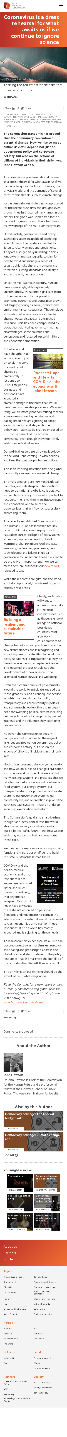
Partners (10, 1253)
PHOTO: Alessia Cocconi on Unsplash (18, 79)
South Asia (57, 122)
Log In (8, 1259)
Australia (29, 122)
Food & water (10, 1292)
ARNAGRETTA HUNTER (45, 1190)
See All (9, 1155)
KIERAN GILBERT (15, 1190)
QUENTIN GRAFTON (17, 1229)
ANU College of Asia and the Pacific (17, 1400)
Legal (37, 1353)
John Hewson (11, 97)
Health (34, 119)
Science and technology (16, 119)
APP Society (9, 1394)
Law (6, 1304)
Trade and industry (47, 117)
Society (39, 1377)
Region (8, 1323)
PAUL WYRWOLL (15, 1209)
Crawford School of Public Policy (15, 1383)
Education (8, 1287)
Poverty (7, 1363)
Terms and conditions (44, 1358)
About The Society (42, 1382)
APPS (6, 1389)
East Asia (45, 122)
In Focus (9, 1353)
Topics (8, 1272)
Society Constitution (43, 1388)
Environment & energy (41, 114)
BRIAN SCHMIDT (42, 1229)
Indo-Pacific (9, 1358)
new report (51, 566)
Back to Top (10, 1017)
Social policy (39, 1309)
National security (42, 1304)
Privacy (37, 1363)
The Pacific (39, 1339)
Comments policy (42, 1368)
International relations (44, 1299)
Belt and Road (40, 1277)
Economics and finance (16, 114)
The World (17, 122)
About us (10, 1246)
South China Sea (11, 1314)
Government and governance (19, 117)
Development (10, 1282)
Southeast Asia (48, 119)
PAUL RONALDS (42, 1209)
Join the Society (41, 1393)
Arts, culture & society (14, 1277)
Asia (38, 122)
